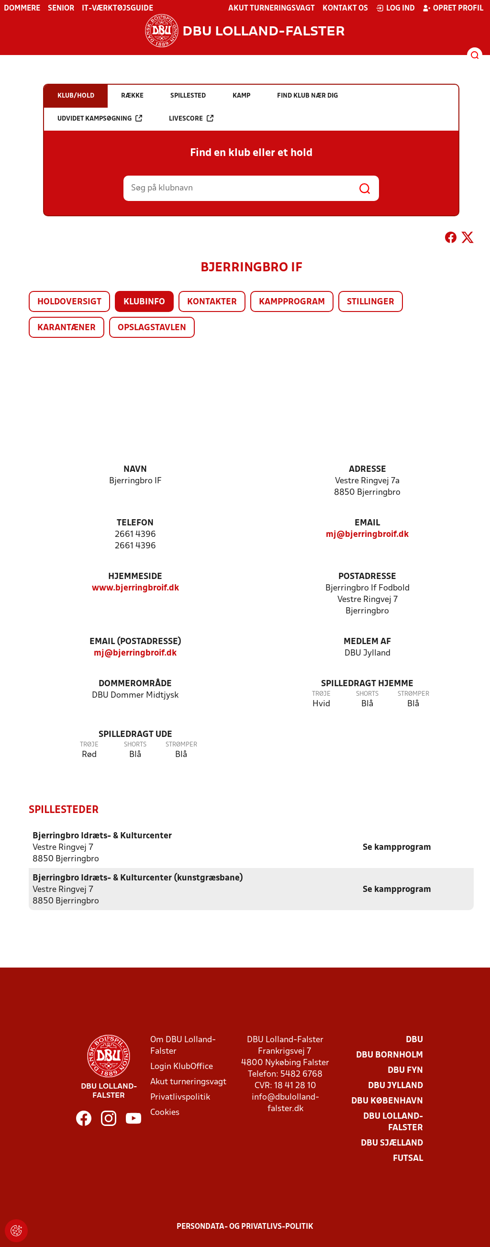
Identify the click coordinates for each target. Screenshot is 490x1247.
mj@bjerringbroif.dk (367, 535)
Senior (61, 8)
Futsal (408, 1158)
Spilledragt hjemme (367, 684)
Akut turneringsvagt (271, 8)
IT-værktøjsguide (117, 8)
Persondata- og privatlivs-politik (245, 1226)
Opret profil (453, 8)
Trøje (321, 694)
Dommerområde (135, 684)
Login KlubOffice (181, 1066)
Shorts (367, 694)
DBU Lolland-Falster (393, 1122)
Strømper (413, 694)
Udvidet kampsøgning (99, 118)
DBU (414, 1039)
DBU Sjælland (392, 1143)
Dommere (22, 8)
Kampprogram (292, 302)
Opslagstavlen (152, 328)
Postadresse (367, 577)
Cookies (164, 1112)
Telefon (135, 523)
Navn (135, 470)
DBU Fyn (405, 1070)
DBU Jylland (395, 1085)
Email (367, 523)
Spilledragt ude (135, 735)
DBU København (387, 1101)
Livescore (191, 118)
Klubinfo (144, 302)
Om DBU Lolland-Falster (183, 1045)
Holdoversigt (69, 302)
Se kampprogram (397, 847)
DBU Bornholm (389, 1055)
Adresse (367, 470)
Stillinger (370, 302)
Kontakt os (345, 8)
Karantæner (66, 328)
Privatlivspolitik (180, 1097)
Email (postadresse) (135, 642)
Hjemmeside (135, 577)
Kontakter (212, 302)
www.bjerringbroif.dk (135, 588)
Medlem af (367, 642)
